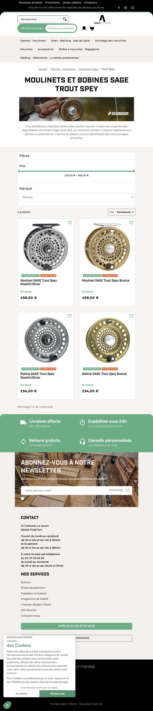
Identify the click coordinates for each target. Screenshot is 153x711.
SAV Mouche (28, 610)
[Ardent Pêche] (102, 19)
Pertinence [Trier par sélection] (125, 212)
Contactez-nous (30, 615)
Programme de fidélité (34, 599)
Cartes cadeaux (72, 2)
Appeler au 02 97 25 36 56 (76, 626)
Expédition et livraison (34, 593)
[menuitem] (32, 40)
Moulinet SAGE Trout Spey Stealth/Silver (38, 282)
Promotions (52, 2)
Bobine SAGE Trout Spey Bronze (104, 374)
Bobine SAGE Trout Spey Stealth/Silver (37, 376)
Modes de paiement (33, 587)
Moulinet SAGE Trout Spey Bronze (105, 280)
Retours (25, 582)
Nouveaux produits (30, 2)
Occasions (90, 2)
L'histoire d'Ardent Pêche (36, 604)
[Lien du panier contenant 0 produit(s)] (92, 28)
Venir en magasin (76, 638)
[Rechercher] (43, 19)
